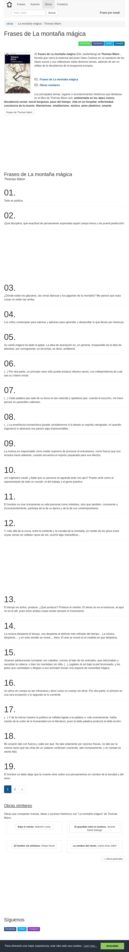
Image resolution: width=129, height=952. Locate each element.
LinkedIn (119, 43)
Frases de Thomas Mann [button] (19, 112)
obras (10, 23)
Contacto (62, 4)
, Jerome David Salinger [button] (94, 828)
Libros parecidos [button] (114, 859)
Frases (21, 4)
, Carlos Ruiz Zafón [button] (95, 845)
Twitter (109, 43)
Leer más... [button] (90, 945)
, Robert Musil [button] (34, 845)
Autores (35, 4)
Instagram (34, 929)
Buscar (52, 12)
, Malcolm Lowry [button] (34, 826)
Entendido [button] (112, 946)
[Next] (22, 789)
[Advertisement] (43, 142)
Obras (48, 4)
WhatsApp (85, 43)
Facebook (97, 43)
